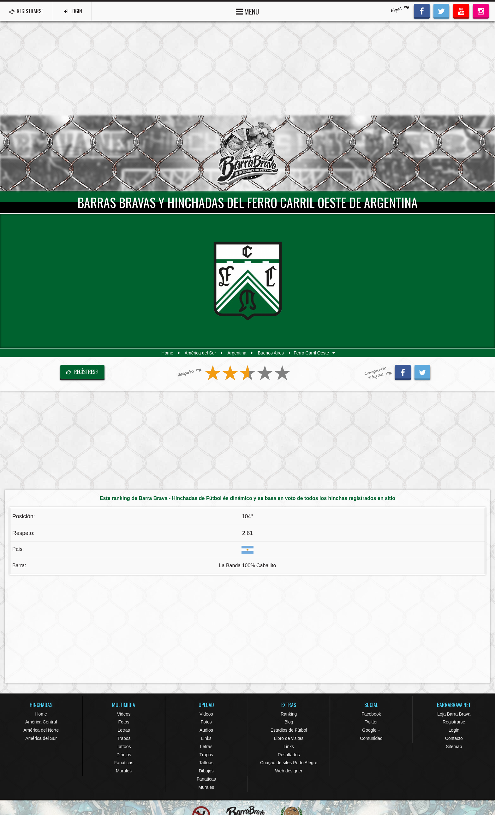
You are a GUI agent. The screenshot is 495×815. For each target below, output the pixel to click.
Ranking (289, 714)
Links (206, 738)
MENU (247, 11)
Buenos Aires (271, 352)
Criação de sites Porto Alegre (288, 762)
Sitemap (454, 746)
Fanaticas (124, 762)
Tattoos (123, 746)
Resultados (289, 754)
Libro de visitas (288, 738)
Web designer (288, 770)
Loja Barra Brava (453, 714)
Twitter (371, 721)
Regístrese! (82, 372)
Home (167, 352)
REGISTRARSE (26, 11)
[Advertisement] (247, 68)
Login (454, 730)
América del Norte (41, 730)
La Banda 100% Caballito (247, 565)
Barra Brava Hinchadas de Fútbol (247, 153)
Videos (124, 714)
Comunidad (371, 738)
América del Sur (200, 352)
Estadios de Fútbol (289, 730)
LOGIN (73, 11)
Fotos (123, 721)
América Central (41, 721)
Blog (288, 721)
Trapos (123, 738)
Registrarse (454, 721)
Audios (206, 730)
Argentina (236, 352)
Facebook (371, 714)
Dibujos (123, 754)
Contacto (454, 738)
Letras (124, 730)
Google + (371, 730)
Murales (124, 770)
